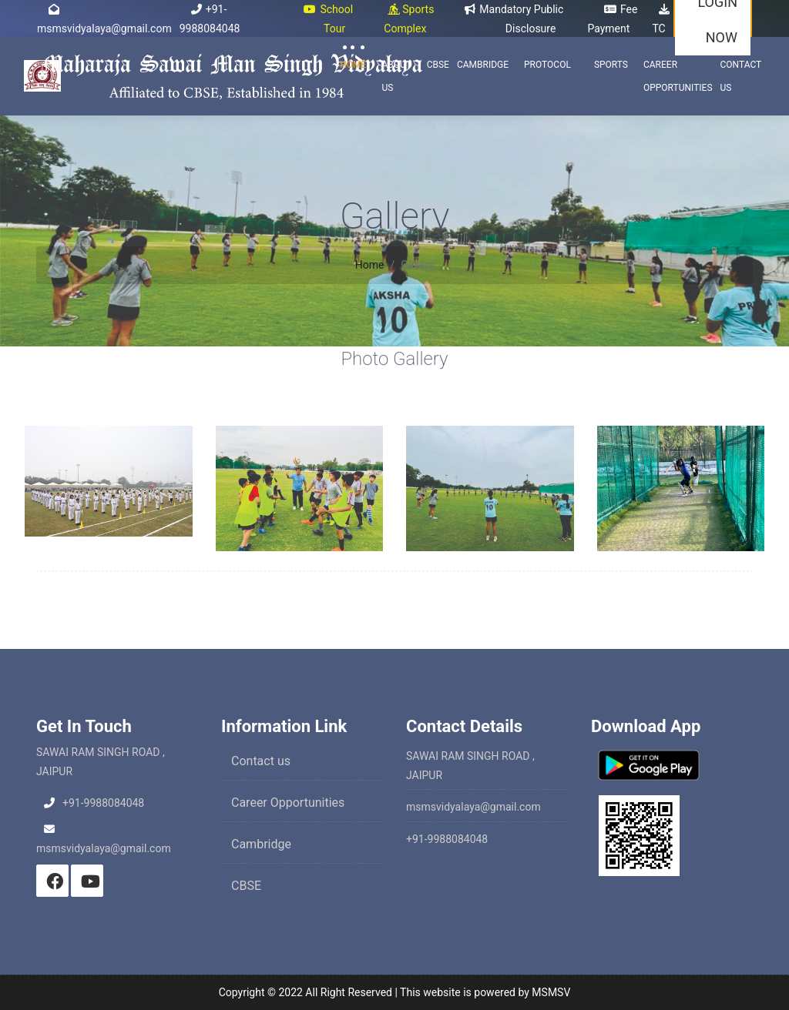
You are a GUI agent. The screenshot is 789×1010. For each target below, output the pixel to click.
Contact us (260, 761)
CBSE (438, 64)
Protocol (547, 64)
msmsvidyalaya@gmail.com (473, 807)
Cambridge (483, 64)
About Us (396, 76)
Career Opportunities (678, 76)
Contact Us (740, 76)
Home (353, 64)
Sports (611, 64)
